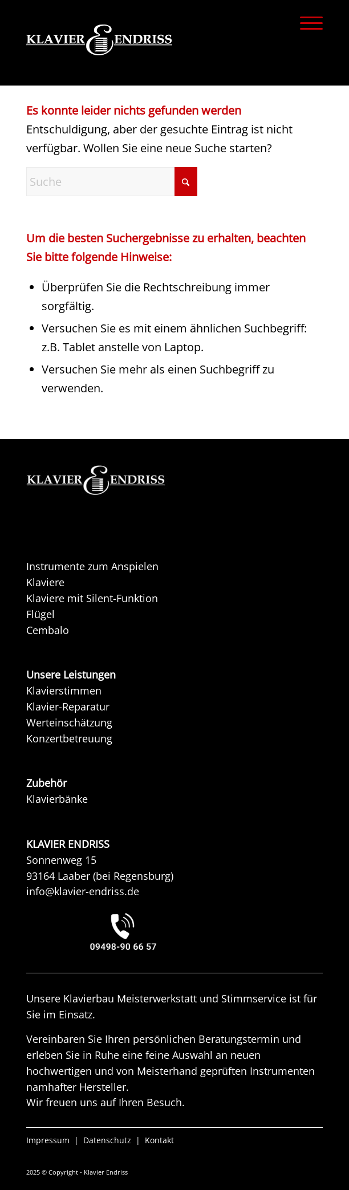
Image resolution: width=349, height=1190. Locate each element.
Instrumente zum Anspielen (92, 566)
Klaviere (45, 582)
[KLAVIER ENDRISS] (144, 40)
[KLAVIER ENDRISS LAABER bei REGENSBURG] (174, 931)
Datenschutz (107, 1140)
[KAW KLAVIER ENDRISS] (111, 480)
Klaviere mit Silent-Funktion (92, 598)
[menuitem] (306, 23)
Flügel (40, 614)
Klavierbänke (57, 799)
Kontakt (159, 1140)
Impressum (48, 1140)
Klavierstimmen (64, 690)
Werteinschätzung (69, 722)
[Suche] (111, 181)
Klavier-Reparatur (67, 706)
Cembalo (47, 630)
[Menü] (306, 23)
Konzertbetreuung (69, 738)
